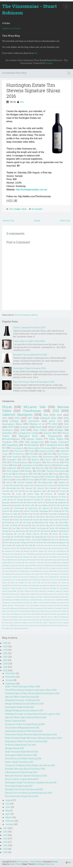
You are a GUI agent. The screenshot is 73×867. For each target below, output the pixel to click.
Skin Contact (7, 545)
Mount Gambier (55, 600)
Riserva (28, 614)
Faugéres (54, 582)
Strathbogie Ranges (17, 617)
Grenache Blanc (46, 554)
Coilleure (42, 577)
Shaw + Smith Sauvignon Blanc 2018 (22, 686)
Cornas (55, 534)
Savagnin (63, 560)
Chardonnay (32, 411)
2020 (49, 453)
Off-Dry (54, 505)
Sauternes (62, 614)
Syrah (31, 451)
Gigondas (43, 585)
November (10, 676)
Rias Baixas (6, 614)
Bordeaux (65, 531)
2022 (40, 453)
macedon (48, 499)
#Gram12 (22, 531)
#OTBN (38, 545)
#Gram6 (55, 519)
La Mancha (23, 594)
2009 (23, 430)
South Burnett (7, 499)
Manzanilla (54, 597)
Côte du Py (53, 580)
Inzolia (50, 591)
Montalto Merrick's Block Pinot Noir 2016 (25, 768)
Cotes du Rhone (11, 525)
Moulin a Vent (42, 600)
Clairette (33, 577)
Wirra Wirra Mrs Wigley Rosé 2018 (21, 796)
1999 (59, 568)
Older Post (65, 220)
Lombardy (8, 597)
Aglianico (45, 508)
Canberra (16, 511)
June (7, 807)
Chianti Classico (32, 534)
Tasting (16, 517)
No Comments (37, 209)
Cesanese (5, 577)
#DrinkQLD (8, 568)
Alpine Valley (64, 548)
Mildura (18, 600)
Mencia (5, 505)
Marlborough (62, 465)
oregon (27, 565)
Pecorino (65, 539)
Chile (46, 534)
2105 (32, 548)
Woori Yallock (9, 625)
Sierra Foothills (30, 528)
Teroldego (62, 528)
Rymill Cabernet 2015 (15, 720)
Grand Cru (21, 588)
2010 (54, 424)
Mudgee (17, 209)
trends (23, 628)
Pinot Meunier (52, 497)
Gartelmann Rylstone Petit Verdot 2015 (23, 731)
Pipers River (6, 611)
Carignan (51, 479)
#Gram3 (26, 519)
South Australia (13, 456)
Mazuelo (17, 557)
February (9, 820)
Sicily (55, 473)
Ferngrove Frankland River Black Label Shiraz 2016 (30, 765)
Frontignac (25, 585)
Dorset (4, 582)
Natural (5, 560)
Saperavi (62, 542)
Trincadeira (46, 620)
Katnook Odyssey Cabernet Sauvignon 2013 (26, 775)
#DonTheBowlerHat (62, 565)
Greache (36, 554)
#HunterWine (63, 485)
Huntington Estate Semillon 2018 (21, 755)
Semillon (7, 433)
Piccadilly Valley (61, 608)
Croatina (43, 580)
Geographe (11, 459)
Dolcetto (51, 502)
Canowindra (64, 571)
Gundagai (58, 554)
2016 (11, 209)
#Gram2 (16, 519)
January (9, 824)
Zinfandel (61, 494)
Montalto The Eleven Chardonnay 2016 (24, 789)
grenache (34, 421)
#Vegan (28, 471)
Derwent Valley (25, 554)
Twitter (38, 562)
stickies (16, 628)
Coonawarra (17, 448)
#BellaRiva (48, 565)
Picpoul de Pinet (26, 560)
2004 (35, 473)
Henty (66, 554)
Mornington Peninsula (39, 448)
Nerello (4, 605)
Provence (38, 560)
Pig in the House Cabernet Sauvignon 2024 (33, 381)
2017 (30, 418)
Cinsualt (24, 577)
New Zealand (13, 471)
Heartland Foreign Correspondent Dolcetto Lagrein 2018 (32, 714)
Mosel (43, 557)
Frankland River (54, 445)
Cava (19, 534)
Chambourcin (61, 551)
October (9, 680)
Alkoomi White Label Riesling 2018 (22, 696)
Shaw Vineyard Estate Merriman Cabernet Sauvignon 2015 (33, 738)
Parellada (44, 539)
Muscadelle (53, 557)
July (7, 803)
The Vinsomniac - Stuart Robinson (29, 9)
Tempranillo (55, 436)
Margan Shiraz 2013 (14, 748)
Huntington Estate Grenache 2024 (29, 368)
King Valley (32, 456)
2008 (21, 442)
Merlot (52, 427)
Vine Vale (28, 545)
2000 (17, 522)
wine (13, 531)
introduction (17, 565)
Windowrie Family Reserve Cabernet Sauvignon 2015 (31, 734)
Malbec (5, 451)
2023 (51, 468)
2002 (31, 531)
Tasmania (64, 456)
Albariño (47, 531)
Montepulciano (45, 482)
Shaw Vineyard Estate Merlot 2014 (21, 751)
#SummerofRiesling (10, 497)
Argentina (8, 551)
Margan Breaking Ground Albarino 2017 (24, 710)
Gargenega (39, 537)
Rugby (45, 614)
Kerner (13, 594)
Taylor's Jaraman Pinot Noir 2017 (29, 327)
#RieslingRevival (13, 488)
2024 (39, 471)
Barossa (40, 468)
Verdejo (24, 622)
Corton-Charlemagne (17, 580)
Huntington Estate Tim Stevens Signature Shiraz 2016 (33, 90)
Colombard (52, 577)
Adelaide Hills (48, 418)
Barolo (55, 531)
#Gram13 (62, 517)
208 (26, 548)
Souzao (43, 528)
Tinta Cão (26, 517)
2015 (55, 411)
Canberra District (47, 451)
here (35, 53)
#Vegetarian (6, 548)
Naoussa (63, 602)
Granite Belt (50, 433)
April (7, 814)
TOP (68, 862)
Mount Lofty (29, 505)
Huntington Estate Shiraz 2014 (19, 707)
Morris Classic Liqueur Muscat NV (22, 779)
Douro (12, 582)
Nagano (54, 602)
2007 (24, 459)
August (8, 800)
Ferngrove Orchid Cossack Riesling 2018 (25, 724)
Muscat (63, 557)
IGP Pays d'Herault (38, 591)
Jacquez (7, 557)
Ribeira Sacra (18, 614)
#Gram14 (5, 519)
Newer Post (8, 220)
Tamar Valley (52, 617)
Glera (34, 525)
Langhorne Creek (28, 433)
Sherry (4, 617)
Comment (62, 577)
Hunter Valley (34, 439)
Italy (15, 465)
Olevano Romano (54, 605)
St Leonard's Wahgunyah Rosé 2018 (22, 727)
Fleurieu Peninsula (55, 471)
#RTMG (39, 568)
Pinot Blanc (16, 528)
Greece (44, 588)
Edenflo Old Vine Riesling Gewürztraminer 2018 (28, 792)
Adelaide (61, 482)
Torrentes (5, 620)
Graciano (28, 488)
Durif (16, 491)
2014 (59, 414)
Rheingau (53, 560)
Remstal (39, 611)
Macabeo (65, 537)
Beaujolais (6, 502)
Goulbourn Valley (8, 588)
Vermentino (19, 453)
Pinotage (23, 542)
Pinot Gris (19, 451)
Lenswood (41, 594)
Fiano (66, 473)
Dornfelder (63, 580)
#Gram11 (52, 517)
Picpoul (51, 514)
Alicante (54, 548)
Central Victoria (29, 511)
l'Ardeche (59, 625)
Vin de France (34, 622)
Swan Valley (40, 617)
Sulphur (5, 562)
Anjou (44, 571)
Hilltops (60, 459)
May (7, 810)
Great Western (34, 514)
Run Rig (54, 614)
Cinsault (5, 485)
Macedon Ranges (29, 597)
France (47, 459)
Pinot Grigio (63, 453)
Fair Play (65, 511)
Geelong (34, 585)
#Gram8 (8, 522)
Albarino (45, 548)
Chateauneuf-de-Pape (9, 554)
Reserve (56, 611)
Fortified (17, 537)
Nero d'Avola (53, 462)
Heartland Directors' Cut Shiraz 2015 (22, 700)
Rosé (38, 427)
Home (37, 220)
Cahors (50, 551)
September (10, 683)
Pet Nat (56, 525)
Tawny (51, 528)
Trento (37, 620)
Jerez (64, 591)
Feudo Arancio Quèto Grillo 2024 (29, 341)
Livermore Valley (63, 594)
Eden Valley (56, 439)
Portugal (22, 611)
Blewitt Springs (38, 551)
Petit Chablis (47, 608)
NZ (44, 514)
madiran (7, 628)
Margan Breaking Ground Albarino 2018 (24, 703)
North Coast (25, 605)
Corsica (5, 580)
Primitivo (48, 494)
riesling (14, 421)
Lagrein (27, 485)
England (21, 582)
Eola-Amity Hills (34, 582)
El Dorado (55, 511)
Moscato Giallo (28, 600)
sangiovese (37, 442)
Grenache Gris (55, 588)
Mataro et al (37, 424)
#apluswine (33, 508)
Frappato (27, 537)
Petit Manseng (11, 542)
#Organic (37, 462)
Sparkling (12, 445)
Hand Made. (12, 591)
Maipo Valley (43, 597)
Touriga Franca (26, 620)
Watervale (6, 494)
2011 (66, 424)
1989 (53, 568)
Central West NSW (41, 574)
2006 (4, 462)
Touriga (5, 531)
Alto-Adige (26, 522)
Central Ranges (25, 482)
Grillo (48, 537)
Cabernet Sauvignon (17, 414)
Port (14, 611)
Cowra (18, 479)
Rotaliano (37, 614)
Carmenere (17, 574)
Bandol (17, 551)
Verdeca (16, 622)
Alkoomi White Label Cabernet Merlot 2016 (25, 717)
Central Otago (33, 494)
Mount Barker (16, 505)
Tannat (53, 491)
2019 (10, 427)
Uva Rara (65, 620)
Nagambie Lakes (40, 491)
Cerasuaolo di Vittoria (59, 574)
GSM (23, 514)
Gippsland (53, 585)
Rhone (64, 611)
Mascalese (65, 597)
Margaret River (28, 436)
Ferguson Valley (11, 514)
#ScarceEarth (48, 545)
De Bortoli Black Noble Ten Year (20, 744)
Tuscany (56, 620)
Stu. (22, 101)
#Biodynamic (60, 499)
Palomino (24, 608)
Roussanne (48, 456)
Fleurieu (25, 491)
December (10, 673)
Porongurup (38, 485)
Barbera (35, 459)
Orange (24, 427)
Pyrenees (60, 448)
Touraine (15, 620)
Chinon (15, 577)
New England (33, 476)
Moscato (40, 488)
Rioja (64, 497)
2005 (40, 479)
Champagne (43, 511)
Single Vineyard (59, 442)
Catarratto (27, 574)
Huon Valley (24, 591)
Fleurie (63, 582)
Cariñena (7, 574)
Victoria (62, 491)
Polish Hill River (36, 542)
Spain (62, 476)
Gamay (44, 473)
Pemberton (49, 476)
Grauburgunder (33, 588)
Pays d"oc (55, 539)
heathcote (11, 468)
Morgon (35, 557)
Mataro (7, 539)
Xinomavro (21, 625)
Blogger (49, 63)
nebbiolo (47, 465)
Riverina (30, 479)
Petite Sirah (14, 560)
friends (50, 625)
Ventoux (7, 622)
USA (34, 517)
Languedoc (62, 502)
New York (13, 605)
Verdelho (64, 479)
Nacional (45, 602)
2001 (15, 548)
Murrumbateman (17, 602)
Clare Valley (40, 430)
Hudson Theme (15, 864)
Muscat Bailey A (33, 602)
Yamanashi (32, 625)
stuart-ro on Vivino (11, 28)
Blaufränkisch (40, 522)
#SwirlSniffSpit (61, 545)
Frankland (6, 585)
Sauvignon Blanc (12, 424)
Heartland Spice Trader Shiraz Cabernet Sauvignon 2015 (32, 693)
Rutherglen (61, 514)
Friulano (15, 585)
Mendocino (8, 600)
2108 (10, 571)
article (9, 482)
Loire (56, 537)
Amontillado (34, 571)
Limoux (51, 594)
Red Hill (30, 611)
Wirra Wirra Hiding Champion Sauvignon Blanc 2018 (31, 690)
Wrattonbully (31, 445)
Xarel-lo (46, 562)
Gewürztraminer (20, 462)
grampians (6, 565)
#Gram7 (65, 519)
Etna (46, 582)
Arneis (19, 494)
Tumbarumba (19, 508)
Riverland (52, 488)
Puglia (45, 560)
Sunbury (30, 617)
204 (65, 568)
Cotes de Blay (33, 580)
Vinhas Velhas (47, 622)
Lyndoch (17, 597)
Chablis (52, 522)
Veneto (18, 545)
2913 (16, 571)
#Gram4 (36, 519)
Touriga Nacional (23, 499)
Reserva (48, 611)
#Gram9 (18, 568)
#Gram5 (45, 519)
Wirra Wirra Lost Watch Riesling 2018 (23, 758)
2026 (5, 643)
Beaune (26, 551)
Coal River (41, 502)
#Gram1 (42, 517)
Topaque (63, 617)
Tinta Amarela (16, 562)
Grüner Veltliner (14, 476)
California (30, 502)
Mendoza (26, 557)
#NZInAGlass (29, 568)
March (8, 817)
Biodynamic (22, 473)
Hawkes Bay (44, 525)
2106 (24, 497)
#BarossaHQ (36, 565)
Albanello (23, 571)
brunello (42, 625)
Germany (24, 525)
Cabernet (6, 479)
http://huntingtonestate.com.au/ (31, 189)
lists (67, 625)
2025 (21, 548)
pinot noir (55, 421)
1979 (46, 568)
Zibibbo (54, 562)
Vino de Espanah (62, 622)
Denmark (16, 485)
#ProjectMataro (11, 439)
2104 (4, 571)
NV (4, 448)
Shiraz (24, 209)
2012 (17, 418)
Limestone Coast (30, 465)
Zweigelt (63, 562)
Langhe (32, 594)
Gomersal (62, 585)
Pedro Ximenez (35, 608)
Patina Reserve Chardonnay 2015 (21, 772)
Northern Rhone (39, 605)
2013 (4, 418)
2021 (31, 453)
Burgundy (9, 534)
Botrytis (57, 508)
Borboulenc (53, 571)
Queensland (51, 542)
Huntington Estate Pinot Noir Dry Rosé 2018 (26, 741)
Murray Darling (36, 497)
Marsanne (63, 468)
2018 (66, 418)
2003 (38, 531)
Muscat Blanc (42, 505)
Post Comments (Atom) (26, 315)
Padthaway (14, 608)
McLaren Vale (35, 407)
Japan (58, 591)
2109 (37, 548)
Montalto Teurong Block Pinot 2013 (30, 354)
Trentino (37, 499)
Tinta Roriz (28, 562)
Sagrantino (6, 517)
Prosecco (50, 485)
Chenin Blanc (63, 522)
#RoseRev (26, 468)
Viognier (7, 442)
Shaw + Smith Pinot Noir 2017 (19, 762)
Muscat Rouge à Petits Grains (25, 539)
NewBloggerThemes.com (45, 864)
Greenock (7, 473)
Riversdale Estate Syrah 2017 (19, 786)
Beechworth (18, 502)
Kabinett (5, 594)
